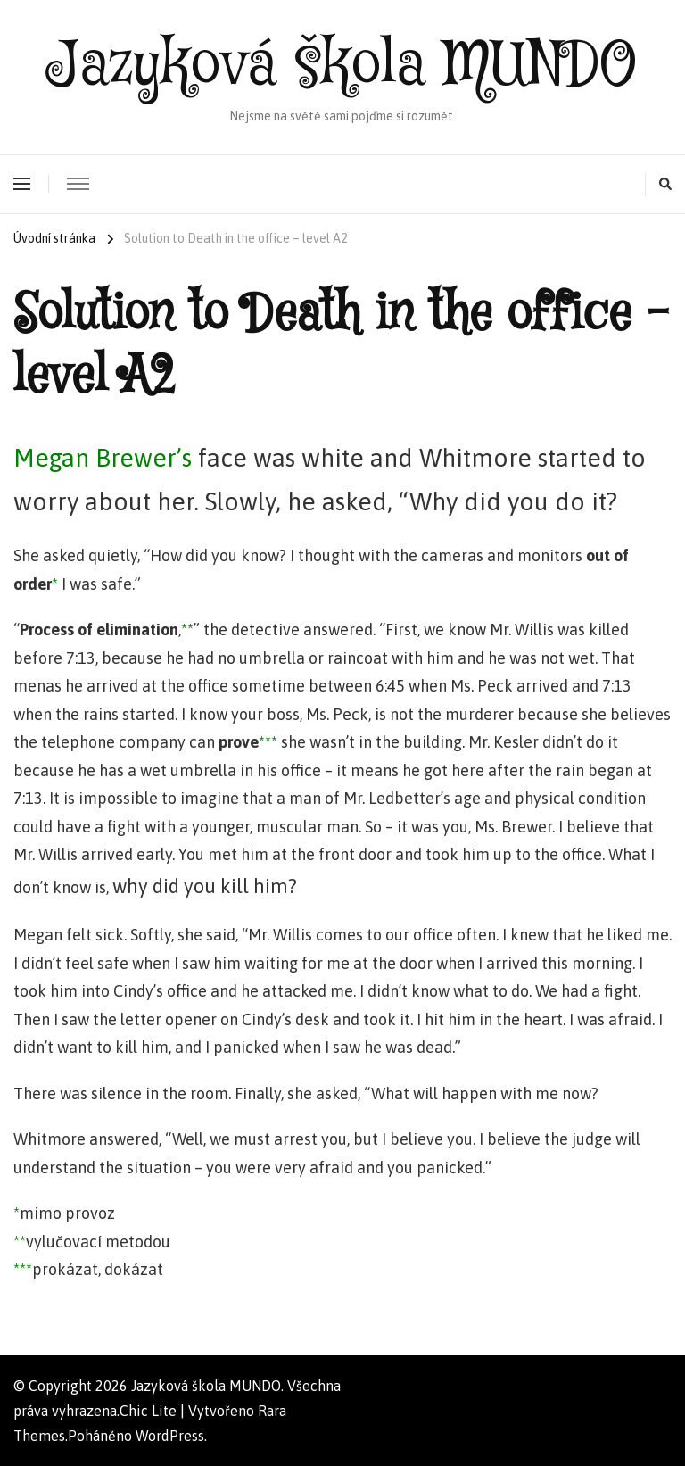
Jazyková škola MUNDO (343, 65)
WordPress (170, 1436)
